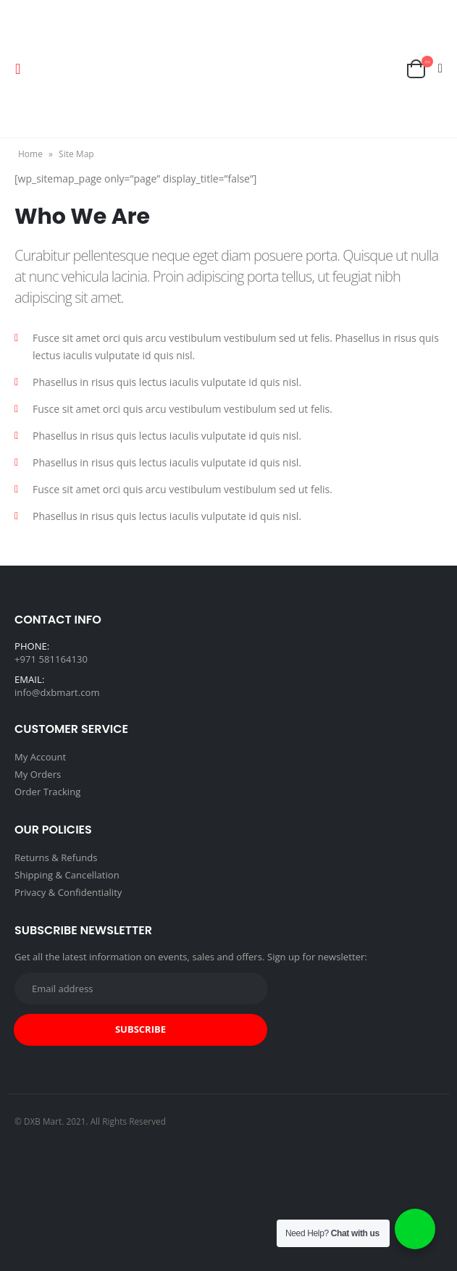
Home (30, 154)
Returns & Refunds (56, 857)
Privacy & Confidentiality (68, 892)
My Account (40, 756)
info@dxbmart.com (57, 692)
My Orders (37, 774)
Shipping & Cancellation (67, 874)
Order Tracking (47, 791)
